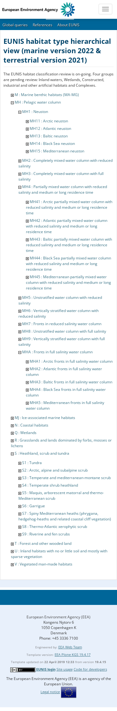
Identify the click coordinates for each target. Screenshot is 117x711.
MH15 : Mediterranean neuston (57, 151)
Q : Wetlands (26, 432)
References (42, 25)
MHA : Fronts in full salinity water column (57, 352)
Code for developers (90, 669)
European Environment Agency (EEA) (58, 617)
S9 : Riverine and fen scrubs (46, 534)
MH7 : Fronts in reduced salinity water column (61, 323)
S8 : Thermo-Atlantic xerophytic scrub (54, 526)
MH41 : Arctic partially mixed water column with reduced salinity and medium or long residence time (69, 207)
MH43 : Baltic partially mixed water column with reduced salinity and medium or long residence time (69, 245)
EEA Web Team (70, 647)
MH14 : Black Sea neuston (52, 143)
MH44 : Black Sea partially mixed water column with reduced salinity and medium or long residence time (68, 263)
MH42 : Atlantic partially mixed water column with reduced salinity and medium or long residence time (66, 226)
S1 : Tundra (32, 462)
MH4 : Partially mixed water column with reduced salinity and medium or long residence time (62, 189)
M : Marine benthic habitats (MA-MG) (47, 94)
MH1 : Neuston (35, 111)
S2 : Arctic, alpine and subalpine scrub (55, 470)
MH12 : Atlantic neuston (50, 128)
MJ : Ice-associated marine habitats (45, 417)
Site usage (64, 669)
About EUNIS (68, 25)
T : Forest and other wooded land (43, 543)
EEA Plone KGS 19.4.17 (72, 654)
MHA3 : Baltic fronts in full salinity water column (71, 382)
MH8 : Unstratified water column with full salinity (64, 331)
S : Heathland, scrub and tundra (42, 453)
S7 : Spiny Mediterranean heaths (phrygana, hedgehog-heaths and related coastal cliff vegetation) (64, 516)
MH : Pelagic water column (38, 102)
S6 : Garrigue (33, 506)
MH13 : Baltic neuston (49, 136)
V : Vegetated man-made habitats (43, 564)
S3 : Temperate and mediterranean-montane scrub (66, 477)
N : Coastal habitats (31, 425)
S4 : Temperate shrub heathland (50, 485)
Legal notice (50, 691)
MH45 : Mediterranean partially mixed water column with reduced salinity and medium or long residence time (68, 282)
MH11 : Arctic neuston (49, 121)
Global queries (15, 25)
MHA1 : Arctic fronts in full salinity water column (71, 361)
